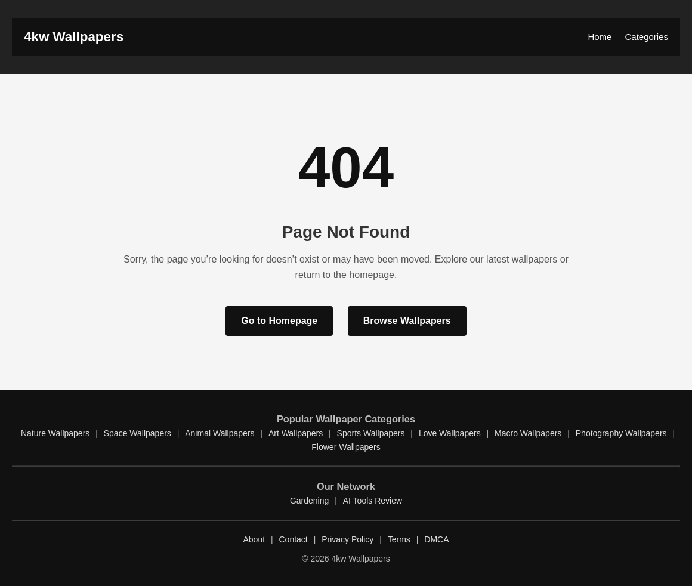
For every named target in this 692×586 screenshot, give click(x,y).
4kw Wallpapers (73, 36)
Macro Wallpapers (528, 433)
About (254, 539)
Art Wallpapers (295, 433)
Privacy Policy (347, 539)
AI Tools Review (372, 500)
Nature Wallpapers (55, 433)
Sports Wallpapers (371, 433)
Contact (293, 539)
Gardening (309, 500)
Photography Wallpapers (621, 433)
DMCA (436, 539)
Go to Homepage (279, 321)
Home (599, 37)
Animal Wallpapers (219, 433)
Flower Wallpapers (345, 447)
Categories (646, 37)
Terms (399, 539)
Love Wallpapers (450, 433)
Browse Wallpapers (407, 321)
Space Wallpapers (137, 433)
